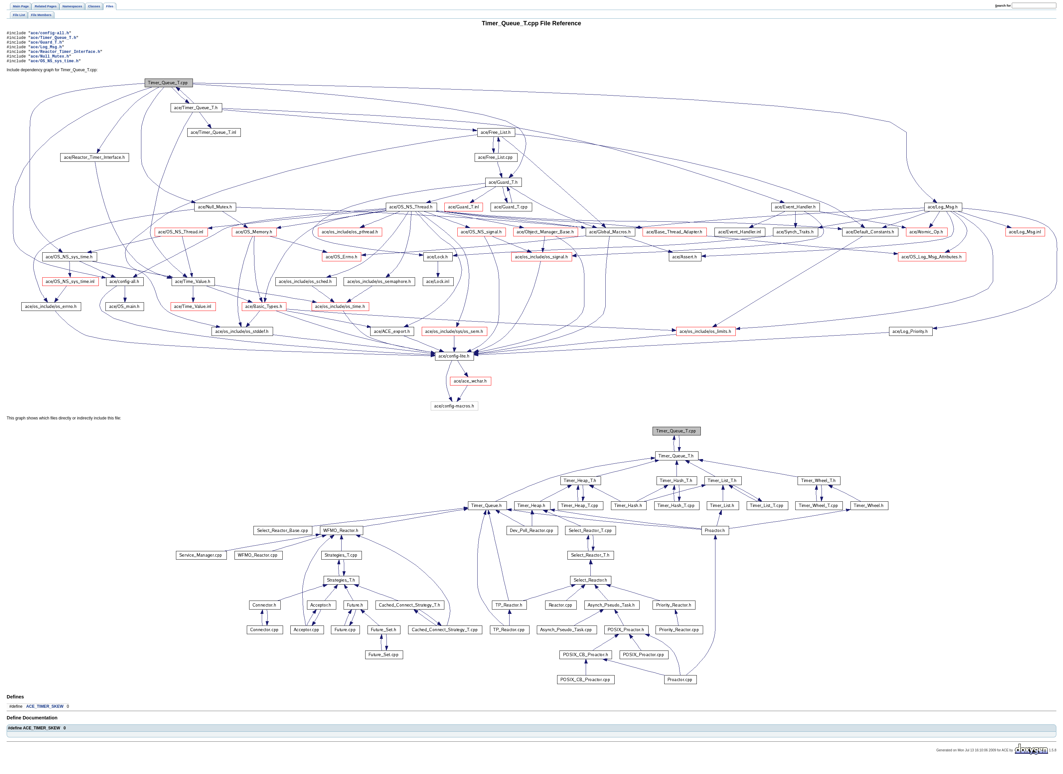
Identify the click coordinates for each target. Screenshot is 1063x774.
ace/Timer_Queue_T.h (53, 39)
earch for (1003, 5)
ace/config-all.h (50, 34)
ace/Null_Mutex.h (50, 62)
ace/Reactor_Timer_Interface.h (65, 56)
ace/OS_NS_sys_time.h (54, 68)
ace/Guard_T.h (46, 45)
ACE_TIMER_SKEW (45, 713)
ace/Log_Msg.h (46, 51)
